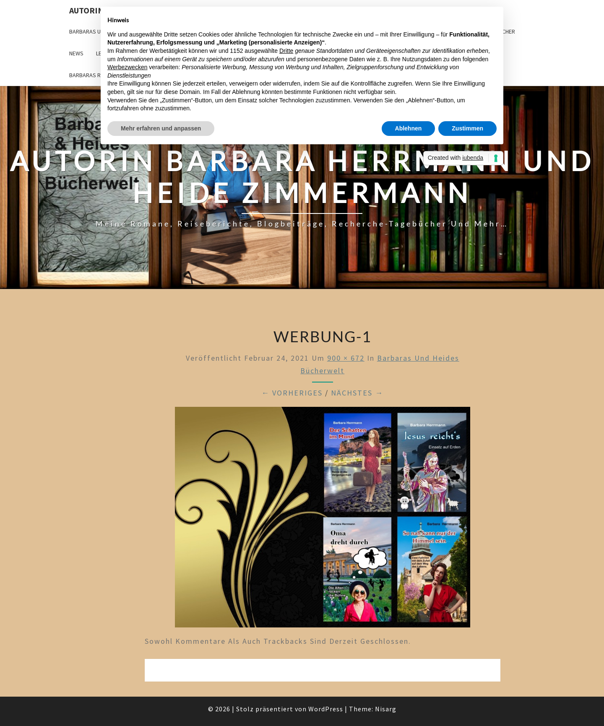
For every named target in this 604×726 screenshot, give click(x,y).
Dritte (286, 50)
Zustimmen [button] (467, 128)
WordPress (325, 709)
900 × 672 (345, 358)
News (76, 53)
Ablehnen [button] (408, 128)
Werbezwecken (127, 67)
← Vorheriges (292, 393)
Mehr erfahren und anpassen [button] (161, 128)
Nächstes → (357, 393)
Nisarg (385, 709)
